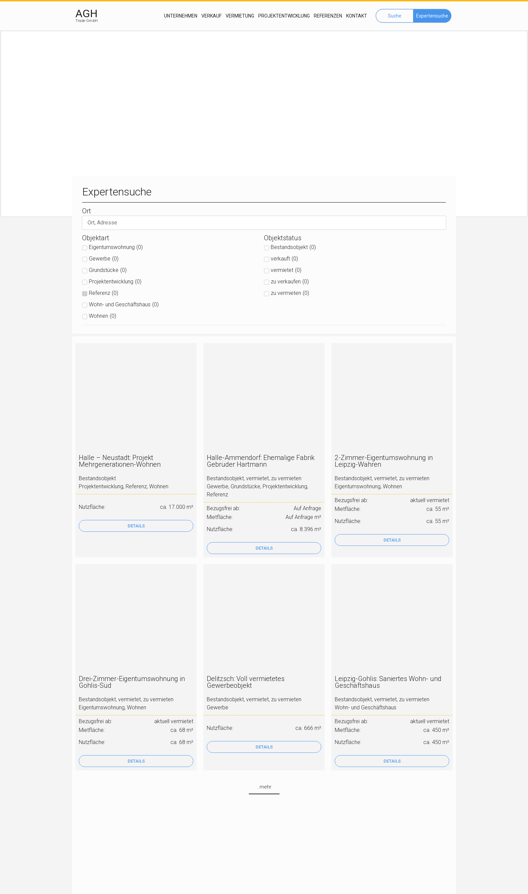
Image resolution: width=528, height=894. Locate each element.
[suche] (264, 223)
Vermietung (240, 16)
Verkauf (211, 16)
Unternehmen (180, 16)
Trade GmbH (86, 21)
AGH (86, 13)
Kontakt (356, 16)
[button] (395, 16)
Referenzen (328, 16)
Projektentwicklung (284, 16)
